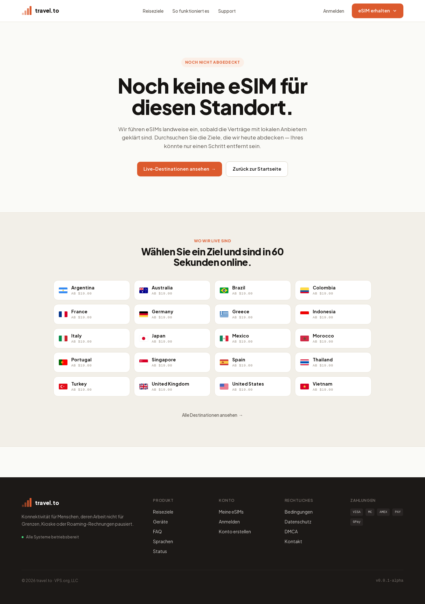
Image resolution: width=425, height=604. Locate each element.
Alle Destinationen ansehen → (212, 415)
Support (227, 11)
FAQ (157, 531)
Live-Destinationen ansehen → (179, 169)
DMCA (291, 531)
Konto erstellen (235, 531)
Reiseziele (153, 11)
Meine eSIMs (231, 512)
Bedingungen (299, 512)
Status (160, 551)
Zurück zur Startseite (257, 169)
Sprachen (163, 541)
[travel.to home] (40, 11)
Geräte (160, 521)
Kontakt (293, 541)
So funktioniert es (190, 11)
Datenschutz (298, 521)
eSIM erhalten (377, 10)
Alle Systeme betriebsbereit (52, 537)
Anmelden (333, 11)
